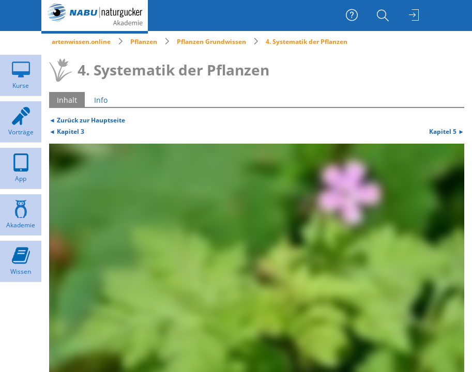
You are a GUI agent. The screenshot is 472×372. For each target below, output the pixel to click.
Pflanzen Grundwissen (211, 41)
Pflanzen (143, 41)
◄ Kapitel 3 (66, 131)
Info (101, 100)
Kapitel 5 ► (446, 131)
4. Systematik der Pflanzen (306, 41)
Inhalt (67, 100)
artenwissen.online (81, 41)
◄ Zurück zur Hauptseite (87, 120)
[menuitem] (384, 15)
